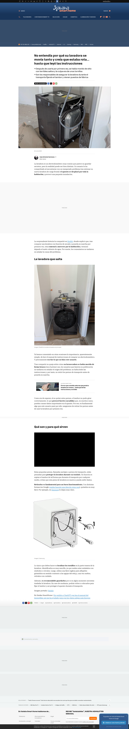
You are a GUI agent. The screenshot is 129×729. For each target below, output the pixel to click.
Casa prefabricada (36, 44)
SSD (82, 44)
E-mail (56, 84)
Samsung (75, 44)
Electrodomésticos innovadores (40, 717)
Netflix (45, 44)
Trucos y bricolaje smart (55, 722)
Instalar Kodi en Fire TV (47, 705)
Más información (76, 727)
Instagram (104, 17)
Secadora (57, 603)
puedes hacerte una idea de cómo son (64, 487)
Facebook (48, 84)
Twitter (110, 17)
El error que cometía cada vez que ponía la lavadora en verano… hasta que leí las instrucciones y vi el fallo (75, 387)
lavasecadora (67, 603)
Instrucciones (84, 603)
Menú (23, 11)
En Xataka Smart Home (66, 383)
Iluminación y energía (25, 721)
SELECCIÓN (56, 17)
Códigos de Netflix (60, 705)
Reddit (70, 241)
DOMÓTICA (74, 17)
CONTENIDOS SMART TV (42, 17)
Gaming (69, 44)
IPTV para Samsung (102, 705)
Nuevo (106, 11)
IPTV (68, 705)
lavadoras (49, 603)
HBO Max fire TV (34, 705)
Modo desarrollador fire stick (87, 705)
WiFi (86, 44)
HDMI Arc (74, 705)
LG (64, 44)
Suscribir (93, 718)
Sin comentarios (41, 83)
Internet (59, 44)
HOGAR (65, 17)
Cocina (91, 44)
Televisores (22, 716)
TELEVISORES (27, 17)
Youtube (107, 17)
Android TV (51, 44)
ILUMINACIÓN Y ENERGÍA (88, 17)
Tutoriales (37, 721)
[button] (48, 157)
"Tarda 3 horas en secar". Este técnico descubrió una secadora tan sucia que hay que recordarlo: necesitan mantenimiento (59, 700)
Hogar (42, 603)
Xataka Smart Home (64, 8)
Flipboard (101, 17)
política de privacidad (88, 722)
